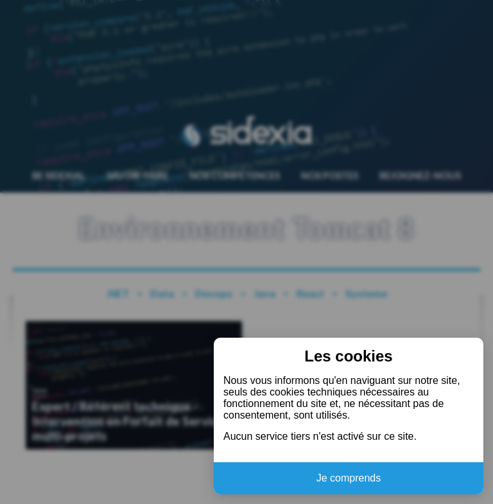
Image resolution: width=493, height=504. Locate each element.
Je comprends (348, 478)
